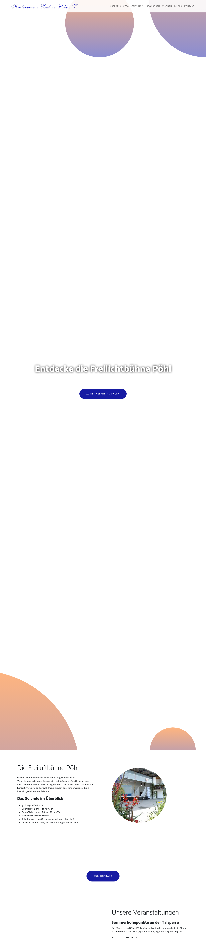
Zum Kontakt (103, 876)
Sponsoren (153, 6)
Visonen (167, 6)
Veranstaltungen (133, 6)
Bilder (178, 6)
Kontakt (189, 6)
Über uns (115, 6)
